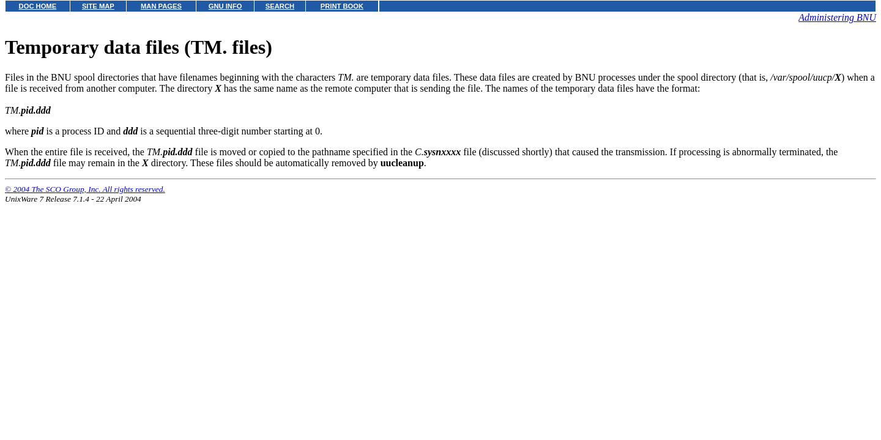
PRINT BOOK (342, 6)
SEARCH (280, 6)
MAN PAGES (161, 6)
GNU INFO (225, 6)
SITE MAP (98, 6)
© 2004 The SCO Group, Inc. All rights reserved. (85, 189)
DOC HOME (38, 6)
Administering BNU (837, 17)
